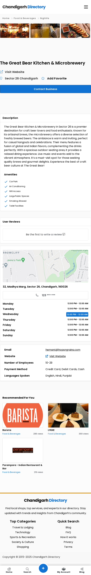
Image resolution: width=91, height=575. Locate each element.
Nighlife (44, 18)
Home (6, 18)
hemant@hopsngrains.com (63, 350)
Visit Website (56, 356)
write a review (53, 234)
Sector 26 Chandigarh (21, 78)
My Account (64, 570)
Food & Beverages (25, 18)
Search (27, 570)
